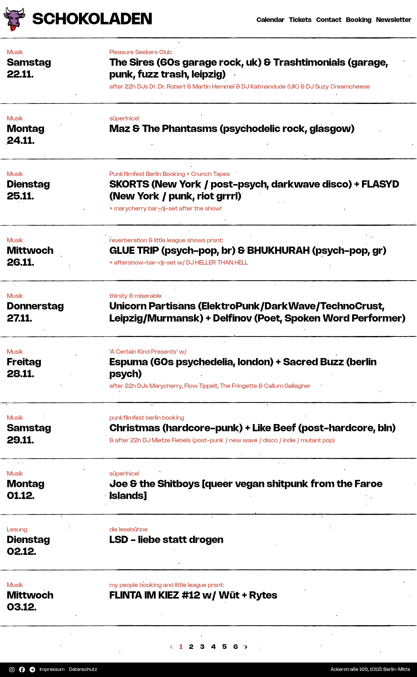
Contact (330, 20)
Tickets (301, 20)
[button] (208, 69)
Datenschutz (84, 669)
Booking (360, 20)
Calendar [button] (270, 20)
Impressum (53, 669)
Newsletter (395, 20)
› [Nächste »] (246, 647)
